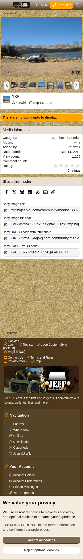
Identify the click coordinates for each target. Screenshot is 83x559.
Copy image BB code (17, 218)
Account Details (23, 475)
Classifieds (20, 447)
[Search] (77, 5)
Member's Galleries (66, 138)
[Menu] (6, 5)
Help (36, 361)
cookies (34, 512)
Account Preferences (27, 481)
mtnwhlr (21, 103)
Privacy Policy (15, 361)
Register (27, 344)
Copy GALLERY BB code (20, 246)
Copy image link (14, 204)
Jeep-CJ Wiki (21, 453)
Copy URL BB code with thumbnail (26, 232)
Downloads (20, 442)
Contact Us (13, 357)
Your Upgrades (23, 493)
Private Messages (25, 487)
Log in (10, 344)
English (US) (14, 351)
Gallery (17, 436)
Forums (18, 424)
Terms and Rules (40, 357)
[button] (7, 85)
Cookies (11, 341)
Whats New (20, 430)
